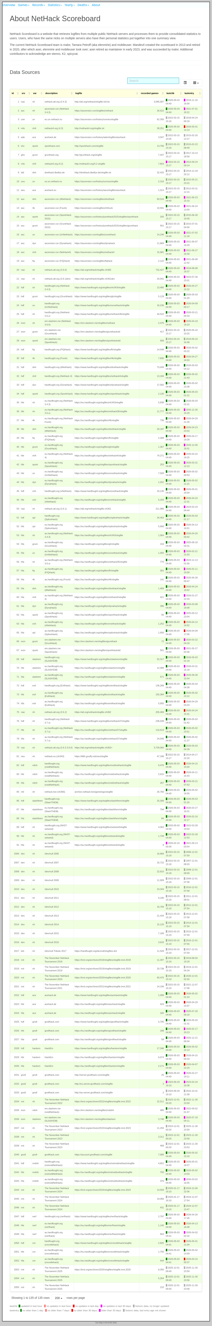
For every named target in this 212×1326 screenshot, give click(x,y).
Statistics (54, 5)
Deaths (82, 5)
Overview (8, 5)
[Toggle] (185, 83)
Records (37, 5)
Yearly (69, 5)
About (96, 5)
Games (23, 5)
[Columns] (196, 83)
